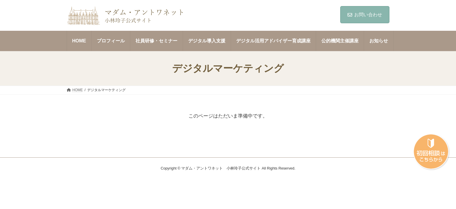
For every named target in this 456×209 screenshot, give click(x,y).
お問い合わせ (365, 14)
